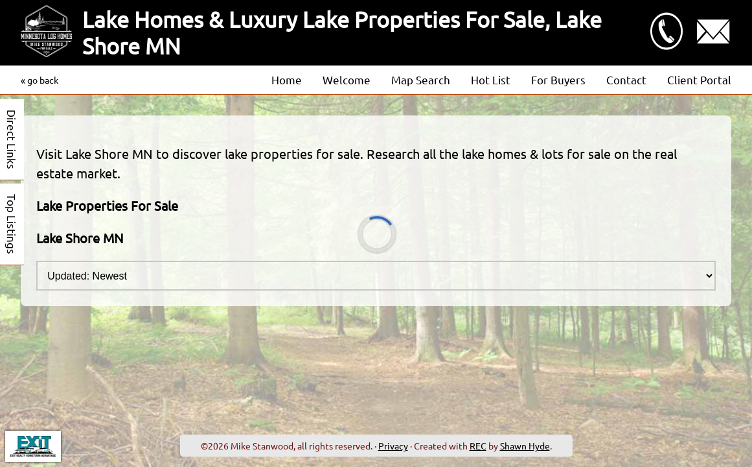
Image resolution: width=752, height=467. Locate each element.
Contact (626, 79)
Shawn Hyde (525, 445)
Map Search (420, 79)
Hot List (490, 79)
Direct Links (12, 139)
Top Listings (12, 224)
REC (478, 445)
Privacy (393, 445)
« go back (39, 80)
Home (286, 79)
